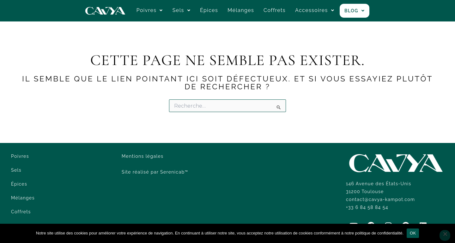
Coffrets (275, 10)
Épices (209, 10)
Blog (354, 10)
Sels (182, 10)
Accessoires (314, 10)
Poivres (149, 10)
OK (413, 233)
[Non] (445, 235)
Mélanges (241, 10)
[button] (150, 10)
